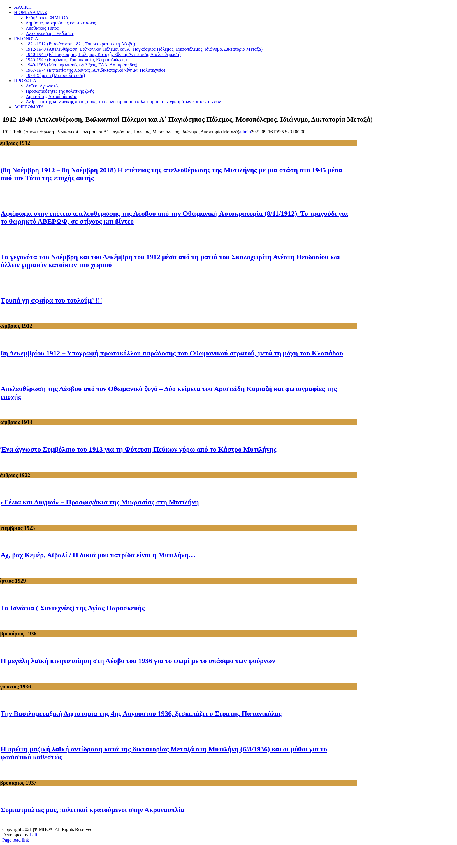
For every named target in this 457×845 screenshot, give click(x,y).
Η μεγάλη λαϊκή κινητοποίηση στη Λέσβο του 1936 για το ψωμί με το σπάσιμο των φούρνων (138, 661)
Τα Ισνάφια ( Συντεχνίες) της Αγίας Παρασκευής (73, 608)
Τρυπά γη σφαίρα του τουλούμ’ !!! (51, 300)
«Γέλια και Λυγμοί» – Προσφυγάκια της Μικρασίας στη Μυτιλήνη (100, 502)
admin (245, 131)
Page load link (15, 839)
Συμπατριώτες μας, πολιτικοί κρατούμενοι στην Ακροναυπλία (92, 810)
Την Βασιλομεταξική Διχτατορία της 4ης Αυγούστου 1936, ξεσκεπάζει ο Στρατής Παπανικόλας (141, 713)
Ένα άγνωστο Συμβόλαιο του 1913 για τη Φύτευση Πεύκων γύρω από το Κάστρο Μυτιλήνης (138, 449)
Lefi (33, 834)
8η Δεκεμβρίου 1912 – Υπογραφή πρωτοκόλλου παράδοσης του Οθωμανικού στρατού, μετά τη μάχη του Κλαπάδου (172, 353)
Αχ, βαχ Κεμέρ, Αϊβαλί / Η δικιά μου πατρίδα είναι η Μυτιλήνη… (98, 555)
